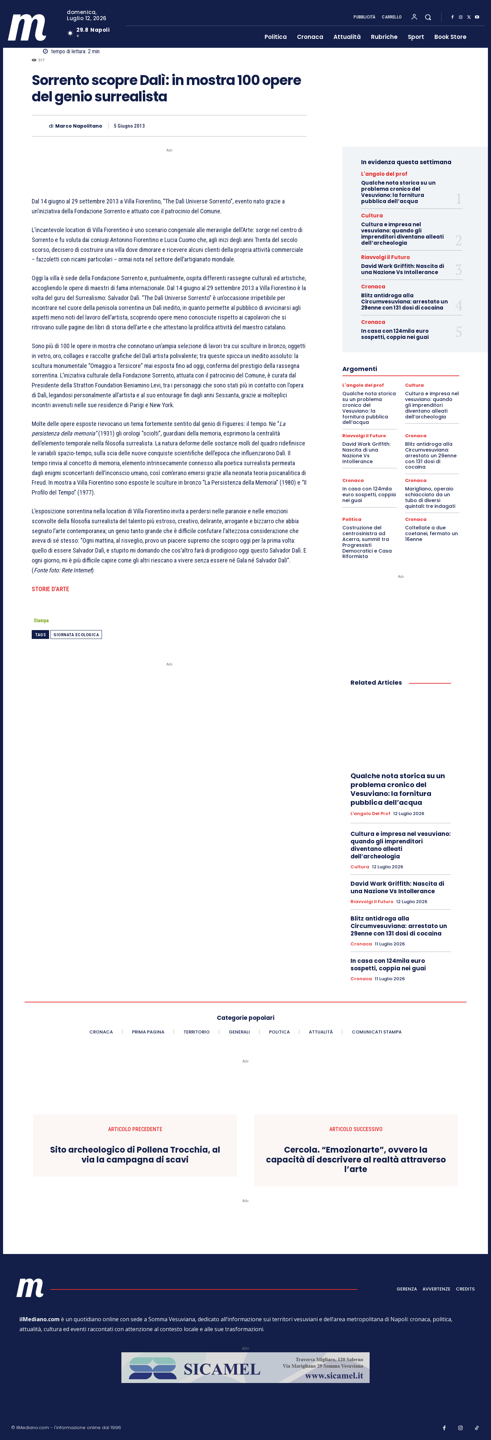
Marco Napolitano (78, 126)
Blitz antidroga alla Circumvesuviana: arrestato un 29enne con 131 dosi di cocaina (404, 301)
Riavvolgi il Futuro (385, 257)
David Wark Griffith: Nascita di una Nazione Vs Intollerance (402, 269)
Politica (351, 519)
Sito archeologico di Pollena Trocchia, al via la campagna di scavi (135, 1155)
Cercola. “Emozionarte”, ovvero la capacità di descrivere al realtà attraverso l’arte (356, 1159)
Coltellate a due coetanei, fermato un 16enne (431, 533)
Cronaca (373, 286)
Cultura (372, 215)
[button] (428, 17)
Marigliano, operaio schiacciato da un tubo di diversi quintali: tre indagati (430, 497)
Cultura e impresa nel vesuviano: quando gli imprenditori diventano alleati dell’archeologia (402, 233)
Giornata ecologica (76, 634)
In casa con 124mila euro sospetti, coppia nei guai (395, 334)
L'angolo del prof (384, 173)
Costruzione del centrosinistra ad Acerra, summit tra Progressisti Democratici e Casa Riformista (367, 542)
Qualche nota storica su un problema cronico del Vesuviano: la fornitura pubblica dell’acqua (398, 192)
